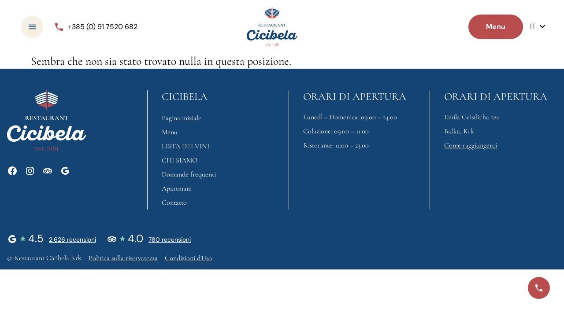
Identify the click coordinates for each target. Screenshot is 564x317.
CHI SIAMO (179, 160)
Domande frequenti (189, 174)
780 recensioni (169, 239)
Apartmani (177, 188)
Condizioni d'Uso (188, 258)
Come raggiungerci (470, 145)
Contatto (174, 202)
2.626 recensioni (72, 239)
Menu (170, 132)
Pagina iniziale (181, 118)
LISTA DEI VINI (185, 146)
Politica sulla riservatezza (123, 258)
